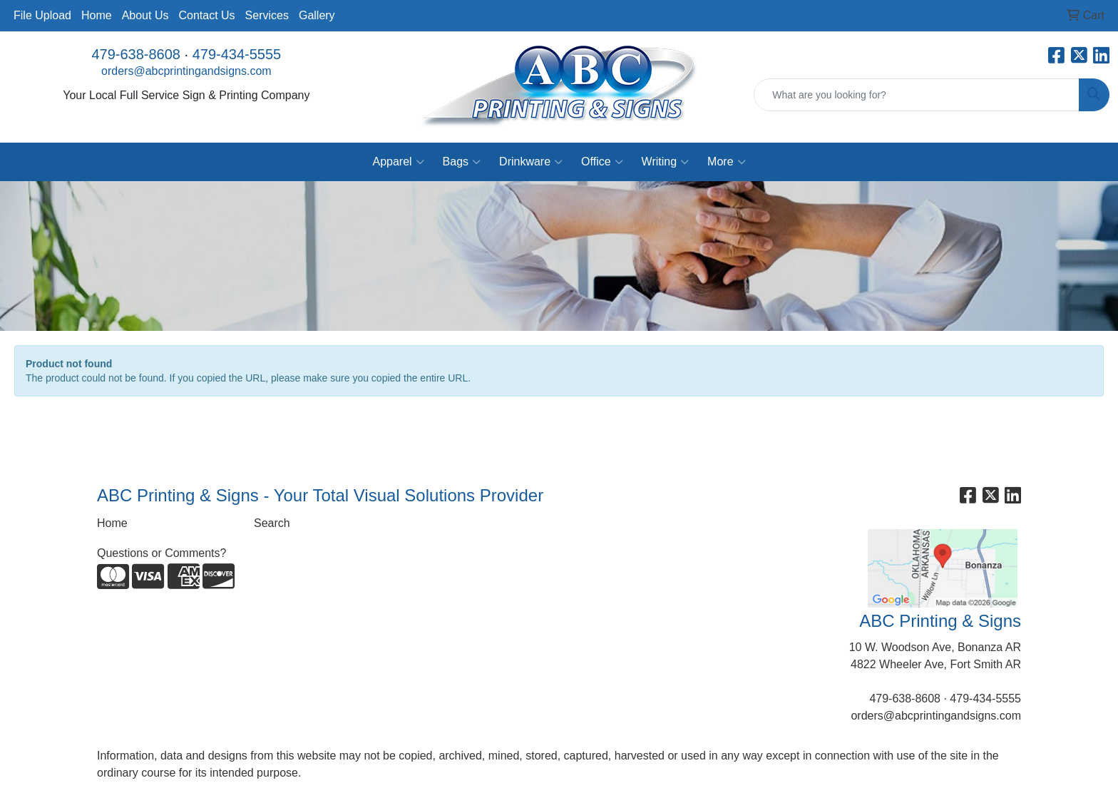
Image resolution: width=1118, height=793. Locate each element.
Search (272, 523)
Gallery (317, 15)
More (726, 161)
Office (602, 161)
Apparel (398, 161)
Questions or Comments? (161, 553)
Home (96, 15)
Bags (462, 161)
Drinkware (531, 161)
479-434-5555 (237, 54)
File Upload (42, 15)
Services (267, 15)
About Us (145, 15)
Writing (665, 161)
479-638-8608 (135, 54)
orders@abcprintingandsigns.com (186, 71)
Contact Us (206, 15)
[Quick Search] (916, 94)
